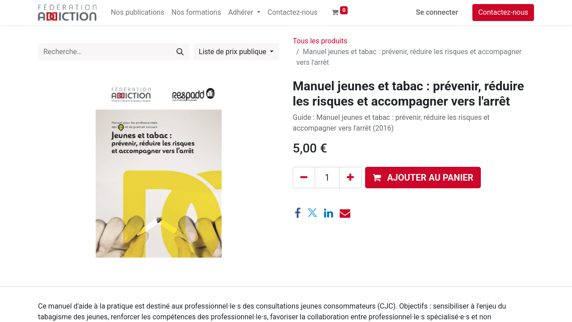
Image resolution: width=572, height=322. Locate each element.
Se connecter (437, 12)
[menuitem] (137, 12)
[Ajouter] (350, 177)
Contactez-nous (503, 12)
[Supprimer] (304, 177)
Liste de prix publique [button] (233, 51)
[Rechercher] (180, 51)
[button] (423, 177)
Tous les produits (320, 41)
